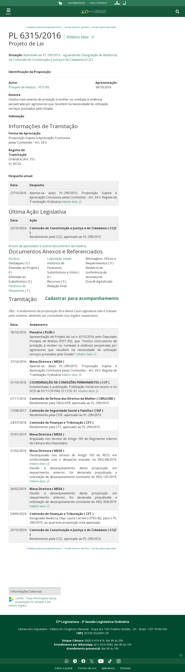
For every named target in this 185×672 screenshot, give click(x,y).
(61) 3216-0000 (103, 644)
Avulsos (14, 258)
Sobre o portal (63, 668)
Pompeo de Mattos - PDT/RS (29, 87)
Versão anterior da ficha (76, 27)
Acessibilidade (76, 3)
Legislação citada (59, 258)
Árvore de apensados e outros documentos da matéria (47, 246)
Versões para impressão (103, 27)
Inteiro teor (78, 37)
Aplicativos (108, 668)
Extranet (125, 668)
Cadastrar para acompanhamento (44, 27)
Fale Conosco (98, 3)
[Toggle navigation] (8, 11)
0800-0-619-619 (94, 640)
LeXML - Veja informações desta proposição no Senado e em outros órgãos (32, 602)
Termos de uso (87, 668)
